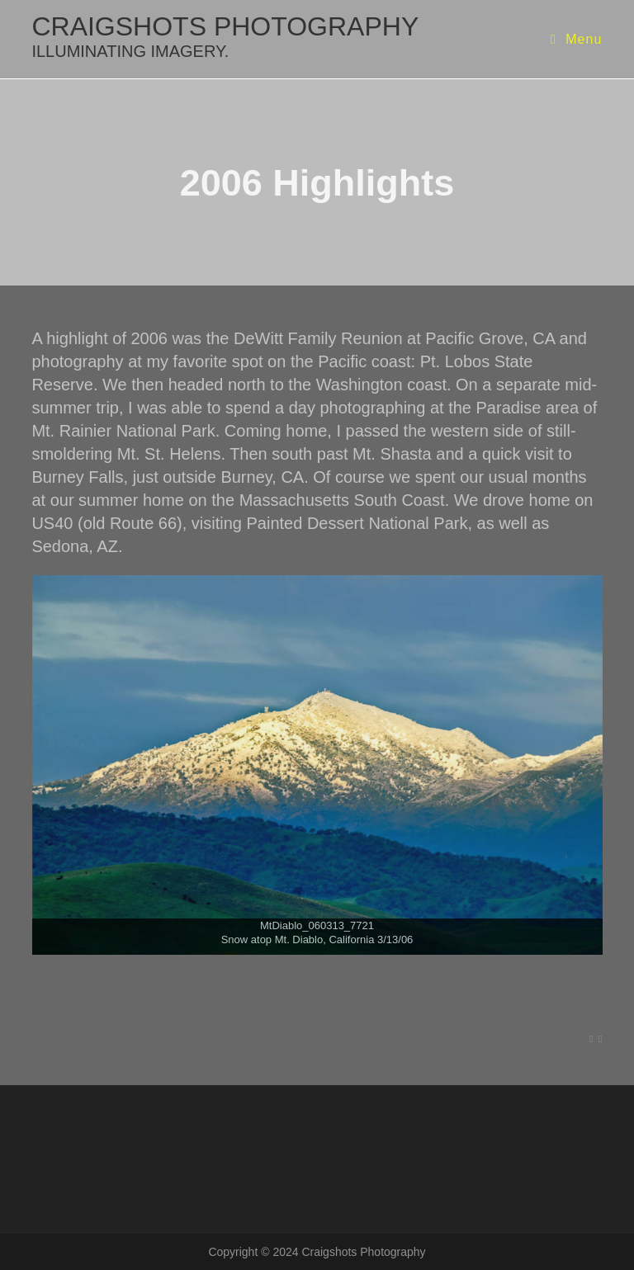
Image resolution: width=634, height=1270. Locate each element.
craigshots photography (225, 36)
